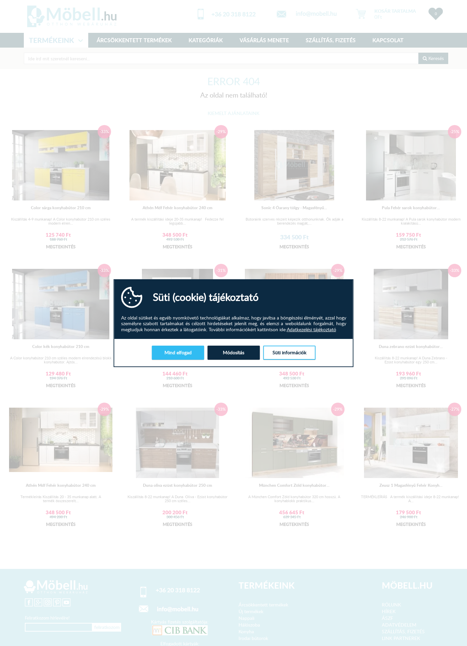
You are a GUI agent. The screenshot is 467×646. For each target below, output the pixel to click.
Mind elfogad (178, 352)
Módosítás (233, 352)
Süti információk (289, 352)
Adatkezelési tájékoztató (311, 330)
